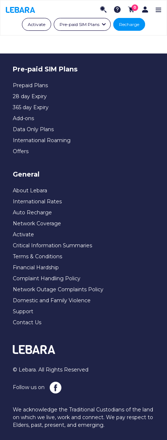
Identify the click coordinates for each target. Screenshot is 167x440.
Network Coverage (37, 223)
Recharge (129, 24)
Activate (36, 24)
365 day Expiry (31, 107)
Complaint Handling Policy (46, 278)
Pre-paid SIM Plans (79, 24)
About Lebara (30, 190)
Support (23, 311)
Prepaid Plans (30, 85)
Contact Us (27, 322)
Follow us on (37, 387)
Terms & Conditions (37, 256)
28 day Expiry (30, 96)
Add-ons (23, 118)
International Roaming (42, 140)
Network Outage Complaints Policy (58, 289)
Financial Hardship (36, 267)
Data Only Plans (33, 129)
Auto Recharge (32, 212)
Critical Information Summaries (52, 245)
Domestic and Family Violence (52, 300)
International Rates (37, 201)
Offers (21, 151)
